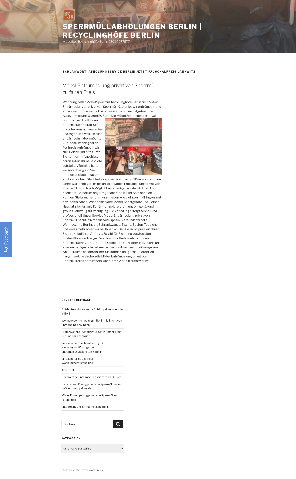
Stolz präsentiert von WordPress (82, 470)
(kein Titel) (68, 370)
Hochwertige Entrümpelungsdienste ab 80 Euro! (92, 377)
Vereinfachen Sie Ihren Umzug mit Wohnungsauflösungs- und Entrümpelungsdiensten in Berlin (83, 347)
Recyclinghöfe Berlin (126, 102)
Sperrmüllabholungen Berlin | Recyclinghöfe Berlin (132, 30)
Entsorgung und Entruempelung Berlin (85, 406)
